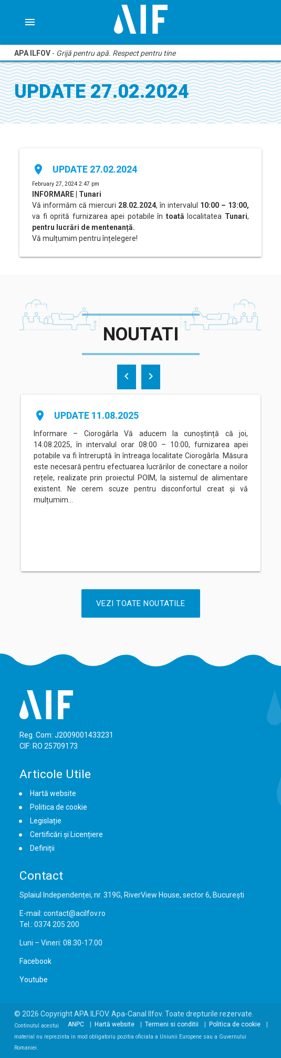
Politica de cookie (58, 807)
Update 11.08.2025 (96, 415)
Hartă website (53, 793)
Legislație (45, 821)
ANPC (76, 1024)
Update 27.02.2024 (95, 169)
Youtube (33, 979)
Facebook (35, 961)
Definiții (42, 848)
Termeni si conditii (172, 1024)
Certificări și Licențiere (66, 834)
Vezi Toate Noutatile (140, 603)
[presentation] (126, 377)
